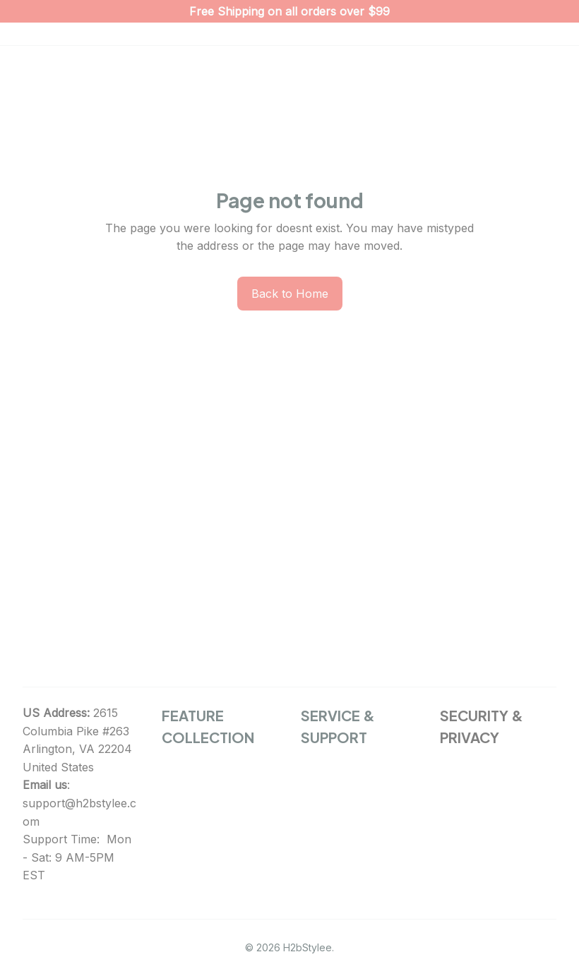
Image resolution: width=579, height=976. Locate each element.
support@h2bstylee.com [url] (79, 812)
